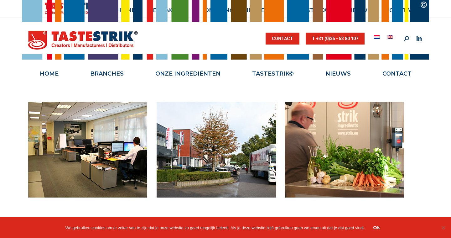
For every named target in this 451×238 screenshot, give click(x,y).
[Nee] (443, 228)
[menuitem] (377, 37)
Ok (376, 227)
